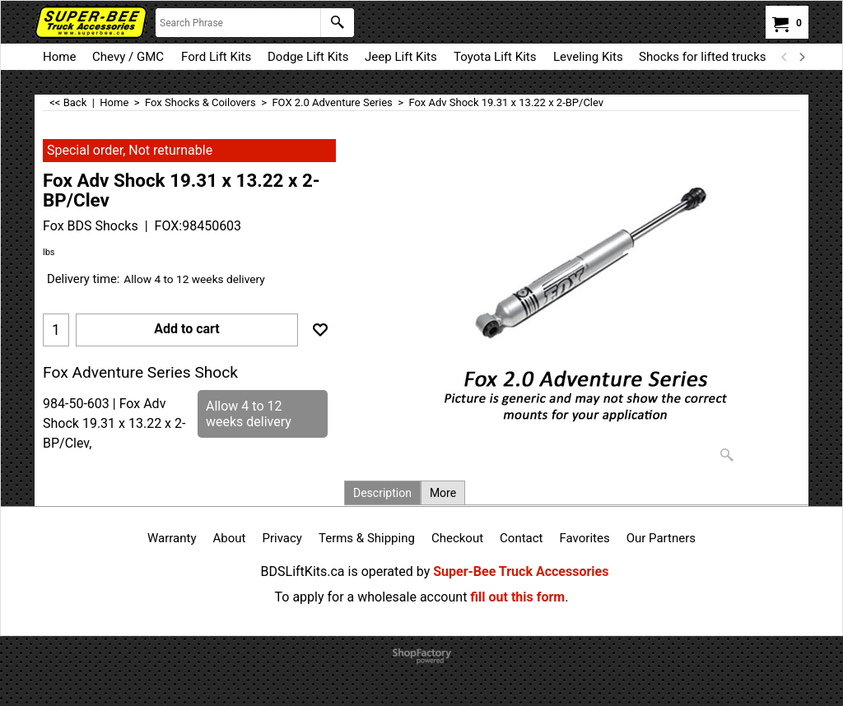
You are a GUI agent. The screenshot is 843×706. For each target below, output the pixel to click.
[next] (801, 56)
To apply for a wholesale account (371, 597)
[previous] (784, 56)
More (443, 492)
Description (382, 492)
